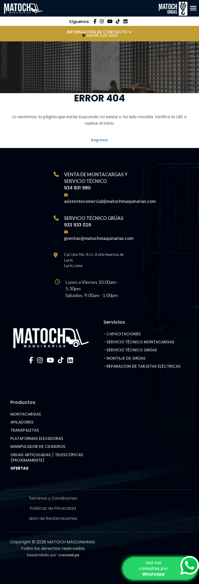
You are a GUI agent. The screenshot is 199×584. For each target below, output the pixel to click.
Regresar (99, 140)
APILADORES (21, 422)
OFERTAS (19, 468)
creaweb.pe (68, 555)
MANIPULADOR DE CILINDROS (37, 446)
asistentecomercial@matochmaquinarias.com (110, 201)
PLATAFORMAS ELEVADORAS (36, 438)
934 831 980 (77, 187)
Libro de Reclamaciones (53, 518)
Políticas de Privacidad (53, 508)
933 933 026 (77, 224)
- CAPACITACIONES (122, 334)
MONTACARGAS (25, 414)
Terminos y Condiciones (53, 498)
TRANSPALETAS (24, 430)
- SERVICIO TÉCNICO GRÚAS (130, 350)
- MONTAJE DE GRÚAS (124, 358)
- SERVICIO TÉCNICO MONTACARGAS (138, 342)
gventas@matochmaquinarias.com (98, 238)
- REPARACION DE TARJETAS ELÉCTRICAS (142, 366)
